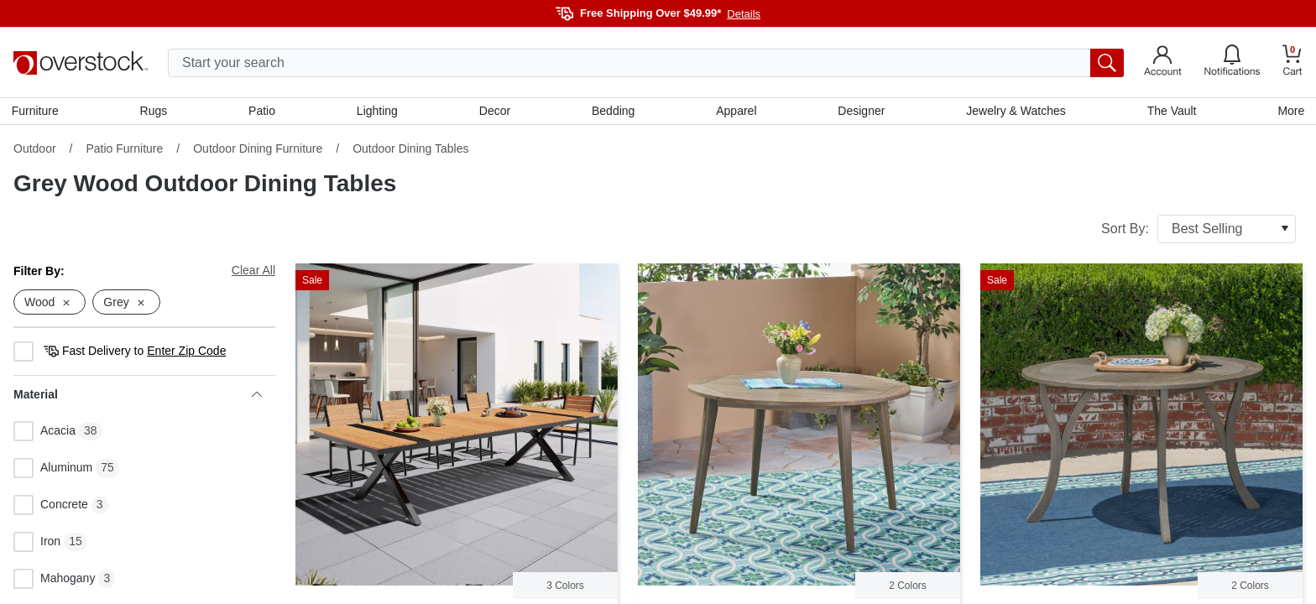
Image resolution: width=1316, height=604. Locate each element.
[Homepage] (80, 63)
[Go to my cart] (1292, 62)
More (1289, 111)
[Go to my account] (1163, 63)
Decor (494, 111)
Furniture (36, 111)
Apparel (736, 111)
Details (743, 14)
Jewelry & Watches (1015, 111)
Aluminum (52, 471)
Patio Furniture (124, 150)
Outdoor (34, 150)
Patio (263, 111)
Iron (36, 544)
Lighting (378, 111)
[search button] (1107, 63)
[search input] (646, 63)
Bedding (613, 111)
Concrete (50, 507)
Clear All (253, 272)
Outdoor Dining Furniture (257, 150)
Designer (860, 111)
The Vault (1170, 111)
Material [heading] (137, 397)
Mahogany (54, 581)
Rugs (155, 111)
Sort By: (1198, 230)
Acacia (44, 434)
